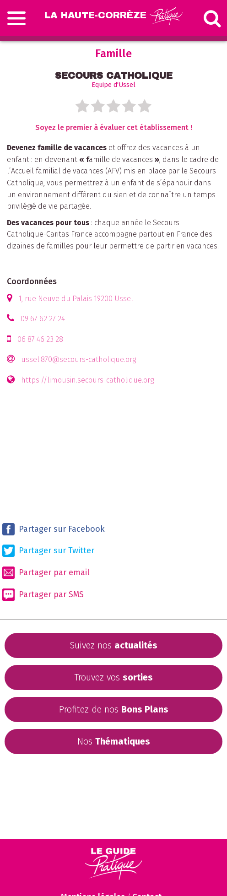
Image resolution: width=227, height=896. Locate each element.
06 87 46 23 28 (40, 339)
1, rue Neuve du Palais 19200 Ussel (75, 298)
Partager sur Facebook (53, 529)
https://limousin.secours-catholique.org (87, 380)
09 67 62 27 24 (43, 318)
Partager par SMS (43, 594)
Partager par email (46, 573)
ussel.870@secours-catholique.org (78, 359)
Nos (113, 741)
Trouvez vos (113, 677)
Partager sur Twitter (48, 551)
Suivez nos (113, 645)
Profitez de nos (113, 709)
